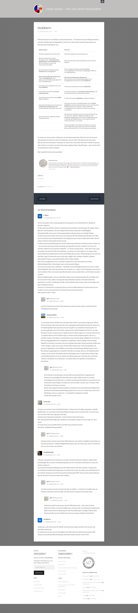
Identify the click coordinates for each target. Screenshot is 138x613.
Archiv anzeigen (51, 169)
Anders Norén (97, 608)
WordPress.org (38, 591)
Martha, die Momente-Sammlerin (92, 582)
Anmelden (37, 581)
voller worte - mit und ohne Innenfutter (73, 9)
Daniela (84, 587)
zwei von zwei (62, 574)
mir (81, 164)
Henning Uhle (86, 576)
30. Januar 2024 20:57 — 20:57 (58, 370)
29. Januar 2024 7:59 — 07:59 (55, 484)
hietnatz (84, 598)
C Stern (45, 215)
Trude (84, 595)
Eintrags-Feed (38, 585)
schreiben (42, 199)
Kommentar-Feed (39, 588)
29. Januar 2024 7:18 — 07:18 (51, 218)
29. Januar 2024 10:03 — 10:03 (58, 500)
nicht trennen (94, 199)
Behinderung (48, 186)
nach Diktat (61, 564)
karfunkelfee (86, 579)
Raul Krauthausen (63, 581)
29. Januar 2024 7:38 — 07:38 (51, 404)
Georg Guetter (52, 315)
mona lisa (46, 402)
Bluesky (84, 551)
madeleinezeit (48, 452)
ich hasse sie (61, 561)
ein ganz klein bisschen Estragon (67, 568)
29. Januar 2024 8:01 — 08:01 (55, 436)
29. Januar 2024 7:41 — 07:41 (51, 455)
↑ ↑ (103, 608)
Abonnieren (39, 573)
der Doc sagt (61, 571)
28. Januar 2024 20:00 (45, 31)
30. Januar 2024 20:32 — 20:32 (55, 317)
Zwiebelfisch (61, 589)
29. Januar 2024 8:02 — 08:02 (55, 301)
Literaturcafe (62, 593)
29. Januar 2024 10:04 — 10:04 (52, 522)
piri (55, 31)
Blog (59, 596)
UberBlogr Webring (89, 553)
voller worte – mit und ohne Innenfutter (55, 608)
